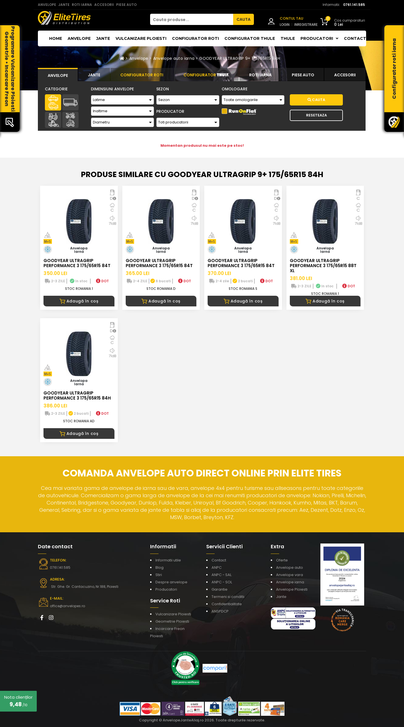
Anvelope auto (289, 567)
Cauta (316, 99)
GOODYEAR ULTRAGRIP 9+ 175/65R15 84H (239, 58)
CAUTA (244, 19)
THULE (288, 38)
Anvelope (79, 38)
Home (55, 38)
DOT (102, 281)
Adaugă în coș (78, 301)
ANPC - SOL (222, 582)
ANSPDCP (220, 611)
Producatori (166, 589)
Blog (159, 567)
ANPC (217, 567)
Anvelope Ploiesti (291, 589)
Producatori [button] (319, 38)
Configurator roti (195, 38)
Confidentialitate (227, 604)
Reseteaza (316, 115)
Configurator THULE (249, 38)
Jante (103, 38)
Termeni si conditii (228, 596)
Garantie (220, 589)
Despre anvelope (171, 582)
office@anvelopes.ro (67, 606)
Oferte (282, 560)
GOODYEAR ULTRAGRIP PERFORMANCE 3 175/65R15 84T (77, 263)
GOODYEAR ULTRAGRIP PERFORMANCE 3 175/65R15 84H (77, 395)
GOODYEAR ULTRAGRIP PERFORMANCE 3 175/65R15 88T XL (323, 266)
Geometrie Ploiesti (172, 621)
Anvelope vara (289, 574)
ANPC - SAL (221, 574)
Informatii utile (168, 560)
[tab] (58, 74)
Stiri (158, 574)
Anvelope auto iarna (174, 58)
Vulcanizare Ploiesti (141, 38)
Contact (355, 38)
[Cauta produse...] (191, 19)
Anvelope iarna (290, 582)
